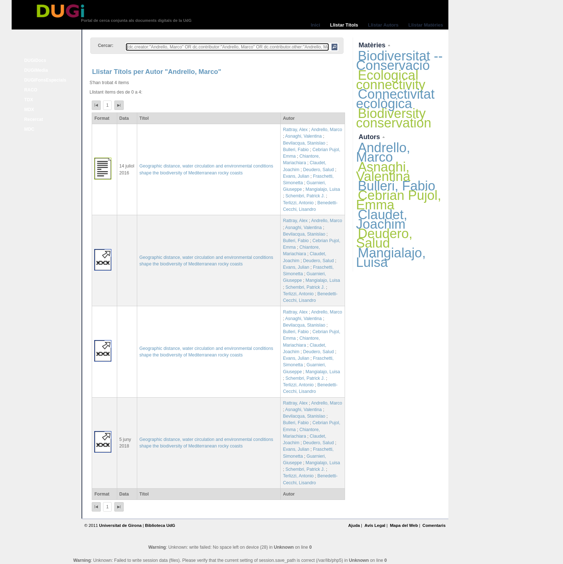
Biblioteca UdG (160, 525)
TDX (28, 99)
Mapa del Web (404, 525)
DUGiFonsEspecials (45, 80)
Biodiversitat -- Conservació (399, 60)
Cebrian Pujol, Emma (398, 200)
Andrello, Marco (326, 129)
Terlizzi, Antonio (298, 202)
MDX (29, 109)
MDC (29, 129)
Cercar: (106, 45)
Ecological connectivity (390, 80)
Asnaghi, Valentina (303, 136)
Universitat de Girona (120, 525)
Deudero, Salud (318, 169)
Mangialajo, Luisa (323, 189)
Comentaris (434, 525)
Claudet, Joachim (381, 219)
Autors (370, 137)
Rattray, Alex (295, 129)
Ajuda (354, 525)
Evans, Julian (296, 176)
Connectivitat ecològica (395, 99)
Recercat (33, 119)
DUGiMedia (36, 70)
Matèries (372, 45)
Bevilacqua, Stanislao (304, 143)
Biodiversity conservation (393, 118)
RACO (30, 89)
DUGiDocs (35, 60)
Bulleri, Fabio (296, 149)
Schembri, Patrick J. (305, 195)
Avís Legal (374, 525)
